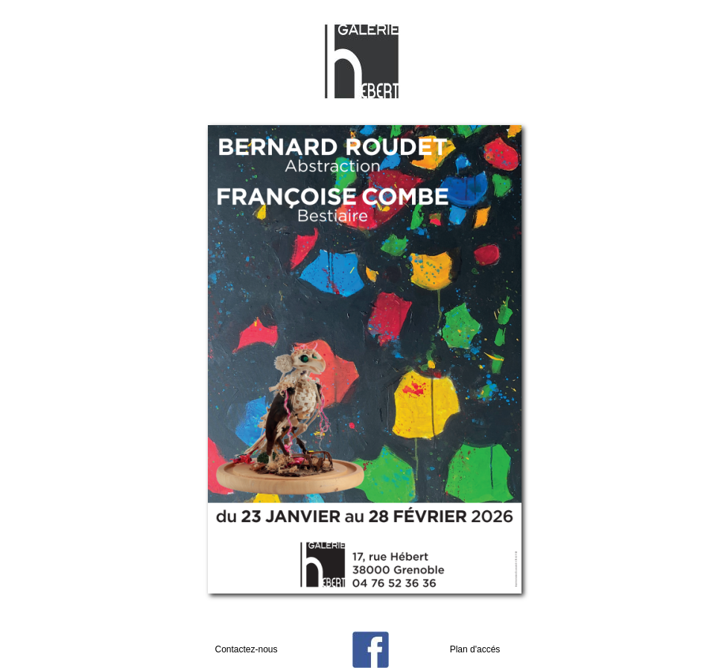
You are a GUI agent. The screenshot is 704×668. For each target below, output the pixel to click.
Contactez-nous (246, 649)
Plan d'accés (475, 649)
